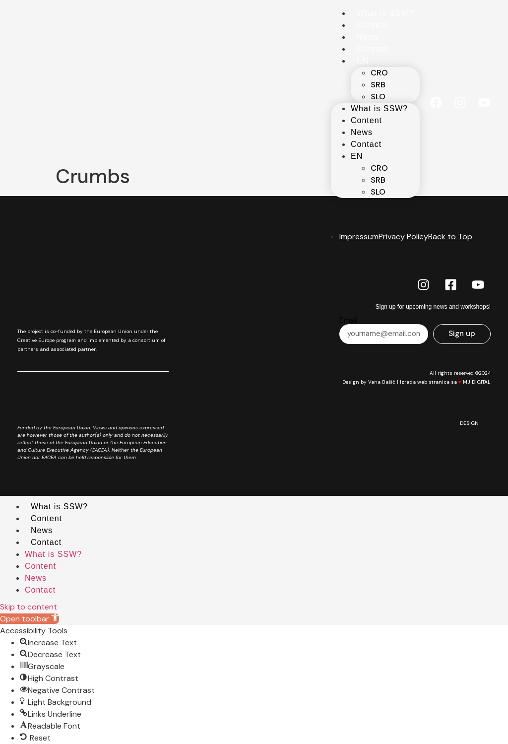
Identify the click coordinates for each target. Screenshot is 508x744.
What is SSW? (385, 13)
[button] (29, 618)
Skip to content (28, 607)
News (368, 37)
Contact (372, 49)
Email (348, 320)
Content (372, 25)
